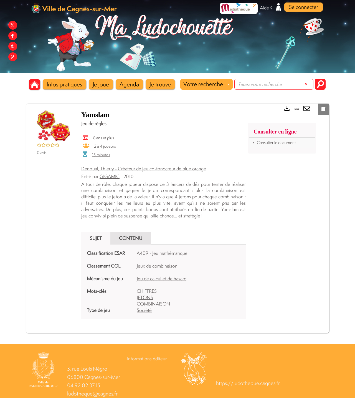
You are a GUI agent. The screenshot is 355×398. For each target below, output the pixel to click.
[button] (64, 84)
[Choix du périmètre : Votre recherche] (206, 84)
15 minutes (101, 154)
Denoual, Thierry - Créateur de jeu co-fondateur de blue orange (143, 169)
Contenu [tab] (130, 238)
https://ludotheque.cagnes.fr (248, 383)
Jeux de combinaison (157, 266)
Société (144, 310)
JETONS (145, 297)
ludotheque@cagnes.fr (92, 393)
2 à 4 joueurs (105, 146)
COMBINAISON (153, 304)
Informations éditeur (147, 359)
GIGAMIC (110, 176)
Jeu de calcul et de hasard (161, 279)
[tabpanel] (163, 281)
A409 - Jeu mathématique (162, 253)
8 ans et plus (103, 138)
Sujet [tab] (96, 238)
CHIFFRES (147, 291)
